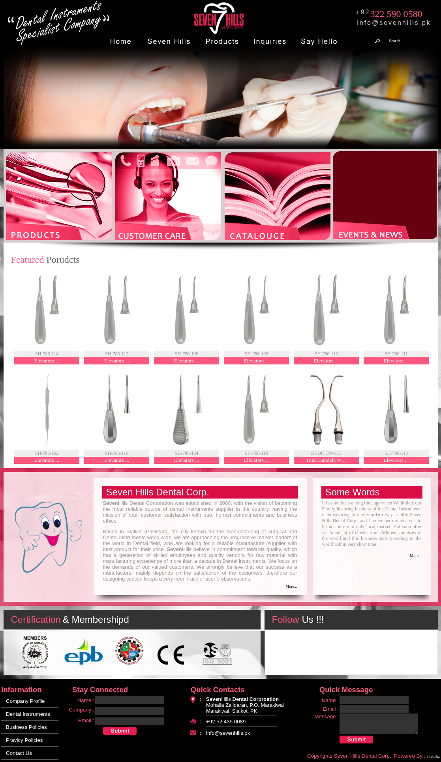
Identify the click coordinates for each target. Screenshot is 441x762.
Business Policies (26, 727)
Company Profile (25, 701)
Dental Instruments (28, 714)
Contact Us (19, 753)
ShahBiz (433, 756)
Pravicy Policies (24, 740)
